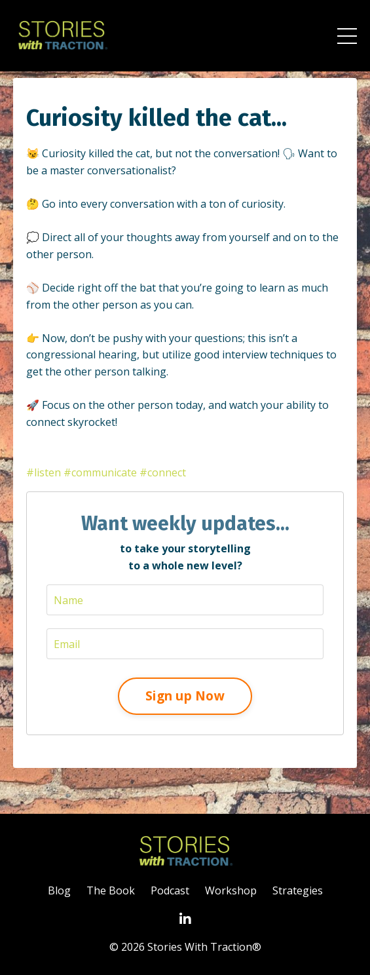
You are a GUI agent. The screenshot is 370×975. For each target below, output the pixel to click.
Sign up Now (185, 695)
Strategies (297, 890)
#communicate (100, 472)
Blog (59, 890)
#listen (43, 472)
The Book (110, 890)
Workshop (231, 890)
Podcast (170, 890)
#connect (162, 472)
